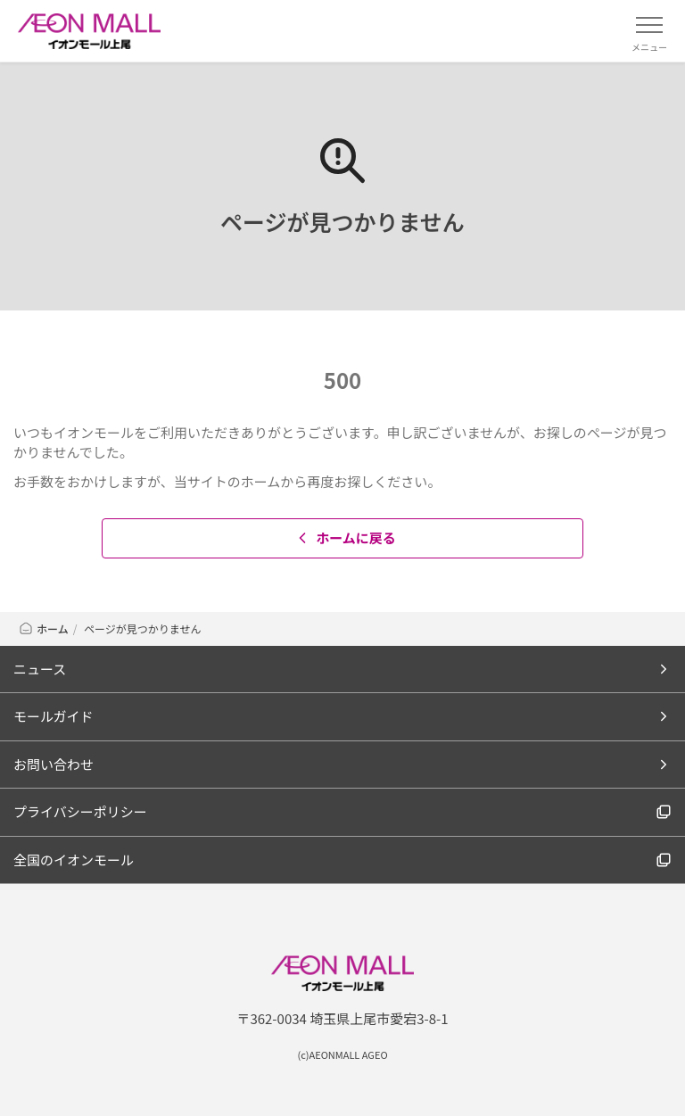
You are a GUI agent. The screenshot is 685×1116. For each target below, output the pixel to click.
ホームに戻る (344, 537)
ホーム (43, 628)
